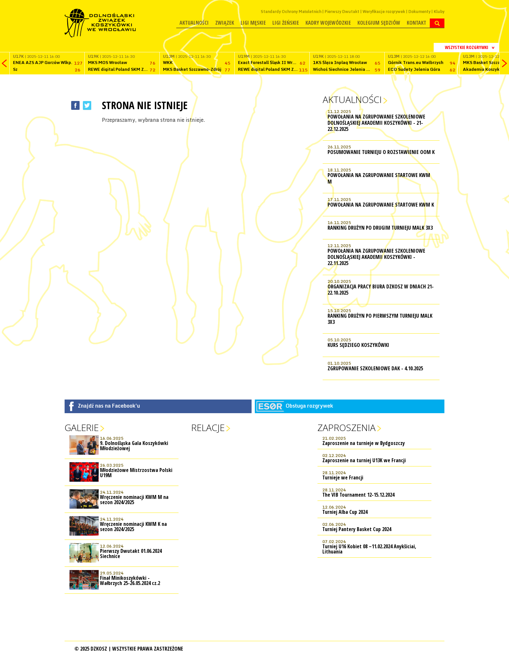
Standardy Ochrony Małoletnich (291, 11)
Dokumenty (419, 11)
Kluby (439, 11)
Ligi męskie (253, 22)
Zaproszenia (346, 427)
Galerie (82, 427)
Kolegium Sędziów (378, 22)
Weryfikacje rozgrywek (384, 11)
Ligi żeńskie (285, 22)
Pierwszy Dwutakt (342, 11)
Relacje (208, 427)
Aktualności (194, 22)
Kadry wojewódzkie (328, 22)
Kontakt (416, 22)
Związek (224, 22)
